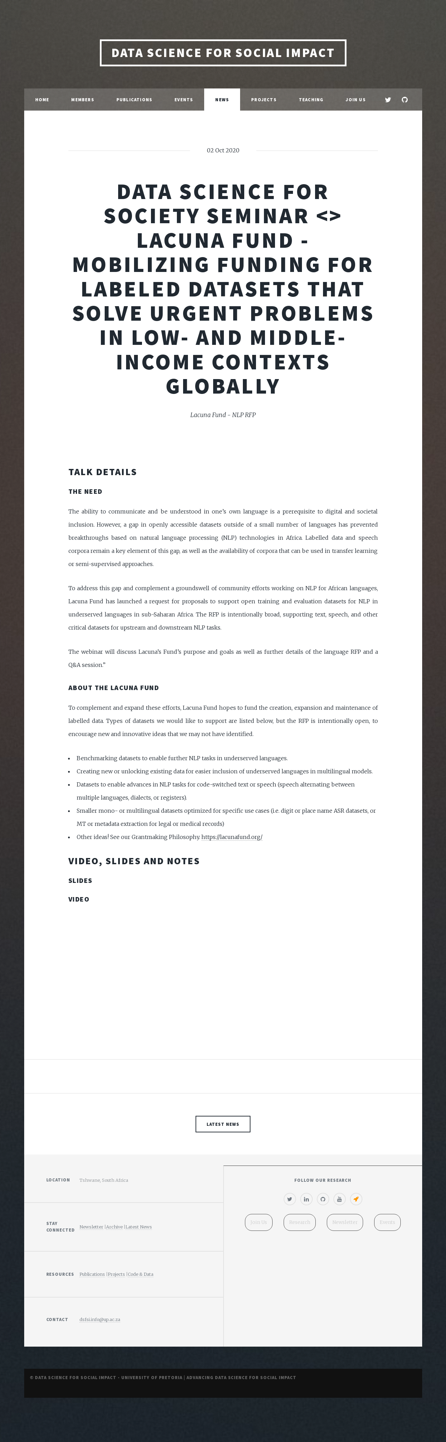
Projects (264, 99)
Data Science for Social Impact (223, 52)
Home (42, 99)
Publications (134, 99)
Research (298, 1223)
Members (82, 99)
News (222, 99)
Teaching (311, 99)
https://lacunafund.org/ (232, 836)
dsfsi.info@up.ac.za (99, 1319)
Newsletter (91, 1226)
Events (183, 99)
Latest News (223, 1124)
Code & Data (140, 1274)
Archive (114, 1226)
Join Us (355, 99)
